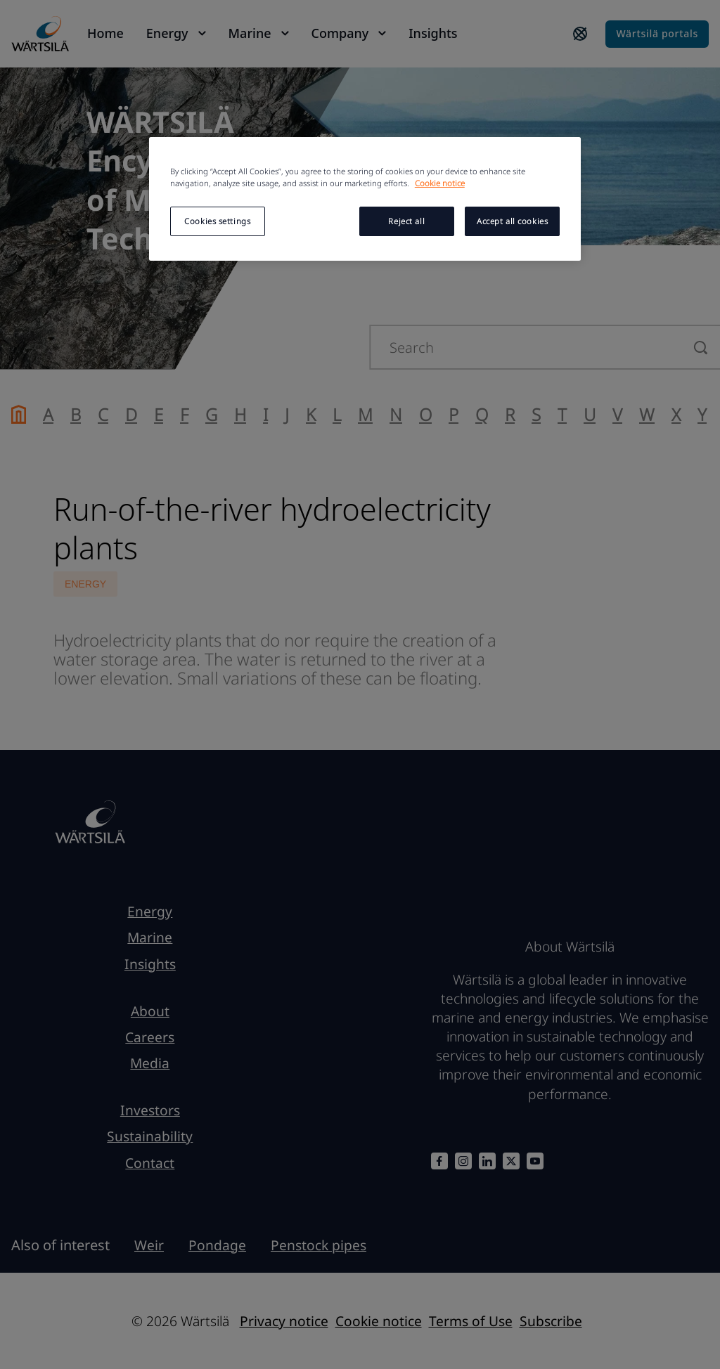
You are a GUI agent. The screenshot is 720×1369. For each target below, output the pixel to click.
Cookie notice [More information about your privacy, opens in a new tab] (440, 183)
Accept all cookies (512, 221)
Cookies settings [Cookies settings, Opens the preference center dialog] (217, 221)
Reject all (406, 221)
